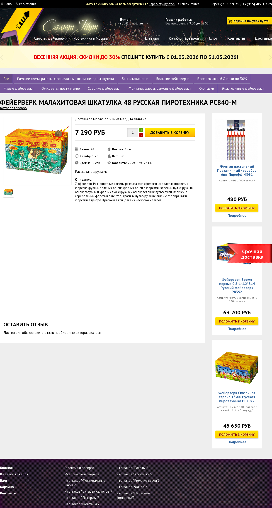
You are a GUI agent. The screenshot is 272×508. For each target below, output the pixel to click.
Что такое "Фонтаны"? (82, 504)
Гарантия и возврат (80, 467)
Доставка (263, 38)
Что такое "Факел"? (132, 486)
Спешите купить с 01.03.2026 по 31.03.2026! (136, 56)
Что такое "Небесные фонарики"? (133, 495)
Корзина (7, 486)
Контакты (236, 38)
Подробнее (237, 215)
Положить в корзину (237, 208)
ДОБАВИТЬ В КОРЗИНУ (169, 132)
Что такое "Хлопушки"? (134, 474)
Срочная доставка (252, 254)
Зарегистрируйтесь (162, 4)
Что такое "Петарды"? (82, 497)
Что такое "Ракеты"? (132, 467)
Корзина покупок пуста (251, 21)
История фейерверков (82, 474)
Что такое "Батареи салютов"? (88, 491)
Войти (8, 4)
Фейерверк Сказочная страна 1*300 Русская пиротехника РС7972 (236, 397)
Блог (213, 38)
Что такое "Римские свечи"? (138, 480)
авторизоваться (88, 332)
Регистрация (27, 4)
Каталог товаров (184, 38)
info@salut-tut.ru (131, 23)
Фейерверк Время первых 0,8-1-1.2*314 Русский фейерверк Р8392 (237, 285)
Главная (152, 38)
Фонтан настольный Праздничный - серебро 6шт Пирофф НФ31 (237, 170)
